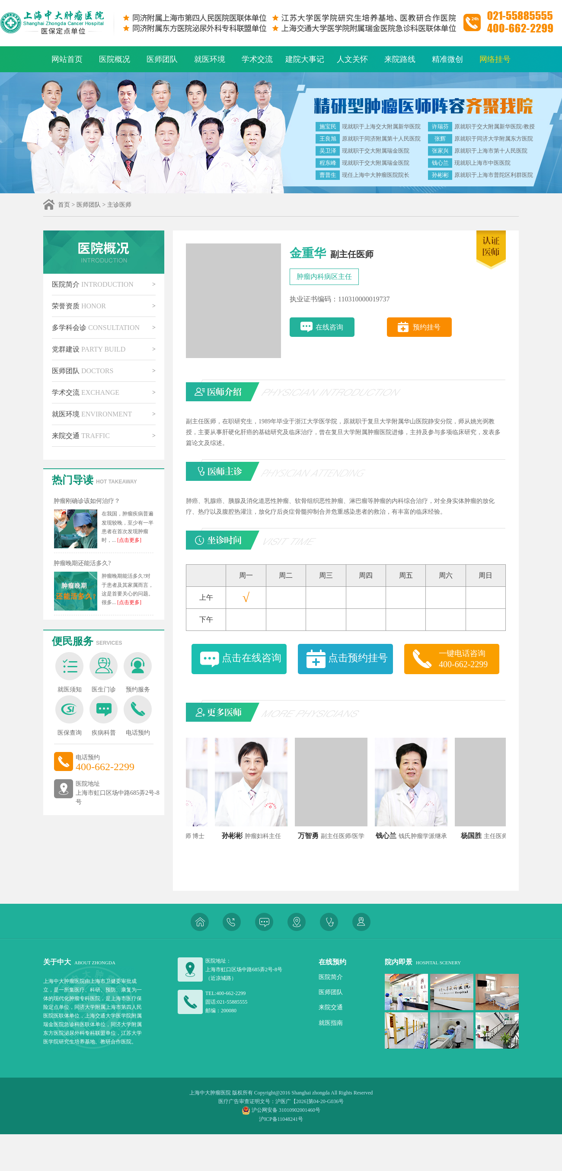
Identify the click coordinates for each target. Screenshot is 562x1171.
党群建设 (88, 349)
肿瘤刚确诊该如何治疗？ (87, 501)
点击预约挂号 (358, 658)
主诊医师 (119, 205)
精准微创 (447, 59)
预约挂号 (427, 327)
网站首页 (67, 59)
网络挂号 (495, 59)
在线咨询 (329, 327)
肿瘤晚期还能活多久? (82, 563)
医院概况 (114, 59)
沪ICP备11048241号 (281, 1119)
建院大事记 (304, 59)
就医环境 (209, 59)
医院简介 (93, 284)
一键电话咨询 (469, 659)
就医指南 (331, 1023)
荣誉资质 (79, 306)
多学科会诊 (96, 327)
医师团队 (162, 59)
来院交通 (81, 435)
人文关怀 (352, 59)
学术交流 (257, 59)
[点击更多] (128, 540)
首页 (64, 205)
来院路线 (399, 59)
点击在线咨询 (251, 658)
